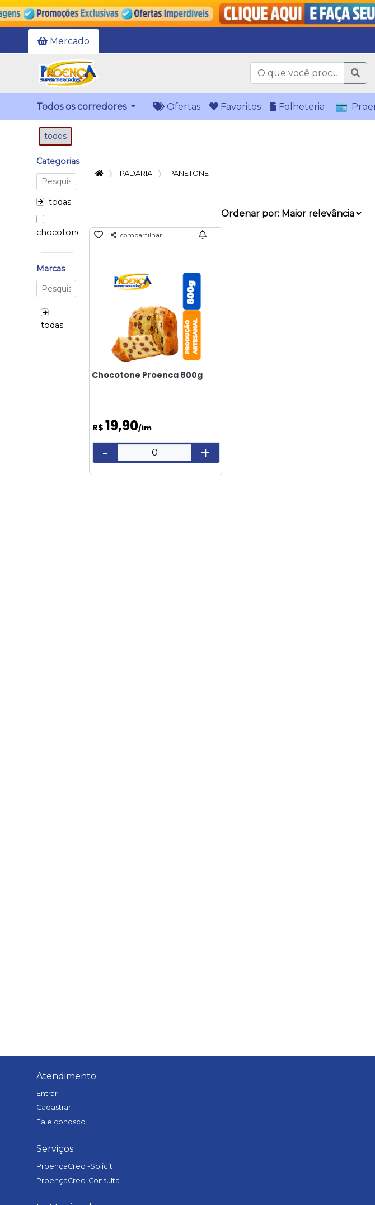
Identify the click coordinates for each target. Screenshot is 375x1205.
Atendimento (66, 1076)
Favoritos (235, 106)
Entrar (47, 1093)
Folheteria (297, 106)
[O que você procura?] (297, 73)
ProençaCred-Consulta (78, 1180)
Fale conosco (61, 1122)
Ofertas (176, 106)
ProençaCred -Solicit (74, 1166)
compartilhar (136, 235)
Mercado (64, 41)
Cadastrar (53, 1107)
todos (55, 136)
